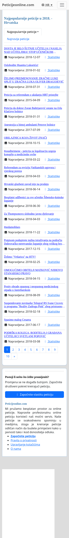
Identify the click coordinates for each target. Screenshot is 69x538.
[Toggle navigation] (62, 4)
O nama (16, 449)
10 (7, 356)
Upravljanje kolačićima (25, 444)
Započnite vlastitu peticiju (34, 394)
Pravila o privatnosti (24, 440)
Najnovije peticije (18, 39)
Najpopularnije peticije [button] (22, 32)
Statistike (52, 57)
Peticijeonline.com (18, 4)
